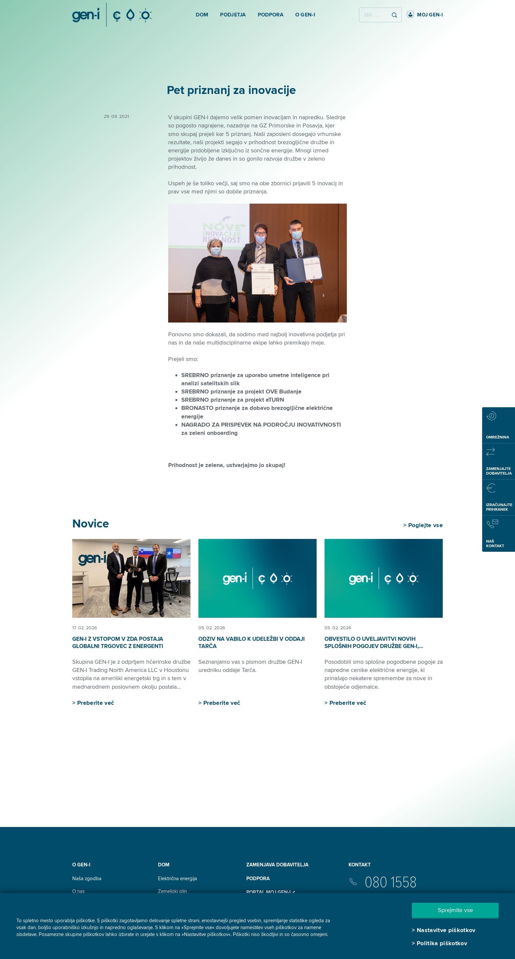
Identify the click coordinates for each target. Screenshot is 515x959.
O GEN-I (81, 865)
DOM (163, 865)
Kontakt (359, 865)
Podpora (258, 878)
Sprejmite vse (455, 910)
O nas (78, 891)
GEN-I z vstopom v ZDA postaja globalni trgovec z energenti (117, 643)
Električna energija (177, 878)
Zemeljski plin (172, 891)
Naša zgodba (86, 878)
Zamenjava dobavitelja (277, 865)
